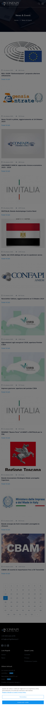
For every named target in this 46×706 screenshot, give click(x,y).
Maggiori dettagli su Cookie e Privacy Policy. (14, 692)
